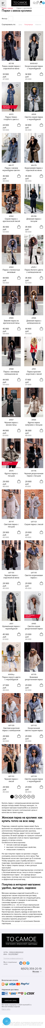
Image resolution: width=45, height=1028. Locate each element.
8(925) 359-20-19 (31, 968)
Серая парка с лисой (33, 524)
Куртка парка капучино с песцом (33, 423)
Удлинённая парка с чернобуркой (11, 627)
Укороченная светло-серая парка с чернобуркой (34, 729)
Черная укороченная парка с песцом (33, 474)
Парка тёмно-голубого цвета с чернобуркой (11, 118)
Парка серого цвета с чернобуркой (11, 678)
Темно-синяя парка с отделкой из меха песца (11, 67)
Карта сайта (6, 1009)
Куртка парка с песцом (11, 474)
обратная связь (10, 1001)
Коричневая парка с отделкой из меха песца (34, 169)
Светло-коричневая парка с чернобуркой (34, 576)
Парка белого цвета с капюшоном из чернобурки (34, 271)
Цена (20, 25)
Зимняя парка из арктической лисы (11, 322)
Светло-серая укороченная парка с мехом (34, 627)
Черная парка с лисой (11, 780)
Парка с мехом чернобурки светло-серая (11, 169)
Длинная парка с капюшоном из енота (33, 322)
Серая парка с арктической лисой (11, 220)
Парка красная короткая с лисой (34, 373)
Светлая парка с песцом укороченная (11, 525)
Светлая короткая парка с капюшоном (11, 729)
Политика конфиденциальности (13, 958)
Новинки (38, 25)
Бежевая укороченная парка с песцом (34, 678)
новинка (5, 46)
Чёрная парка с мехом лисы (11, 423)
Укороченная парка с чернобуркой (34, 67)
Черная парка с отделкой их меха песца (11, 576)
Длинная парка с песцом (33, 220)
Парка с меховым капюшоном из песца (11, 373)
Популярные (28, 25)
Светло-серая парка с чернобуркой (34, 118)
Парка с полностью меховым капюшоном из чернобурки (11, 271)
